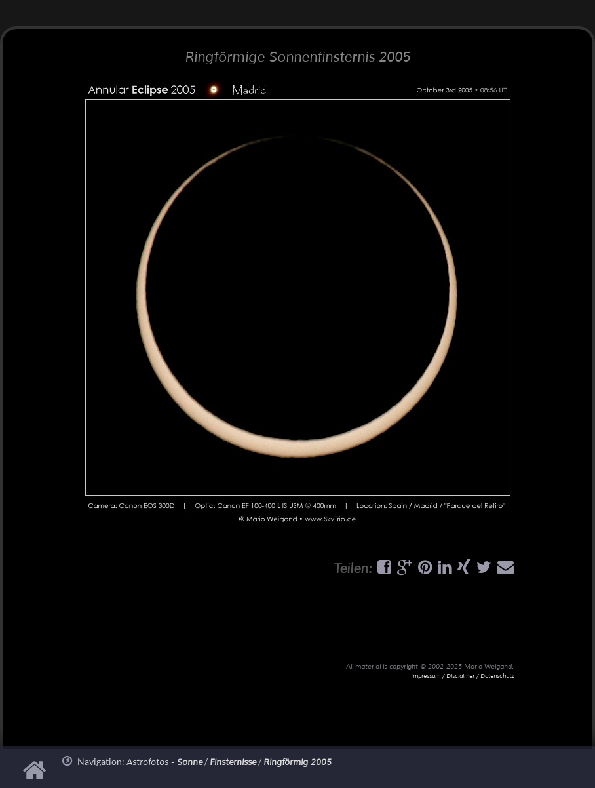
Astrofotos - (164, 762)
